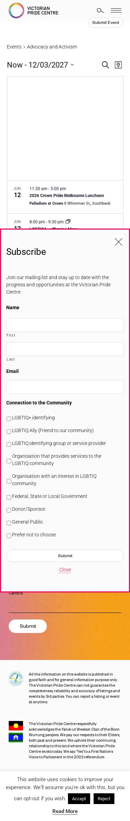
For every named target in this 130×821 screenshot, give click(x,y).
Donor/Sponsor (28, 509)
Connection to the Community (39, 402)
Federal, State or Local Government (49, 496)
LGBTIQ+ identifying (33, 417)
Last (11, 359)
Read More (65, 811)
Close (65, 569)
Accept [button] (79, 798)
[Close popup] (118, 240)
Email (12, 371)
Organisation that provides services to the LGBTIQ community (56, 459)
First (11, 335)
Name (12, 307)
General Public (27, 522)
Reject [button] (104, 798)
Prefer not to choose (34, 534)
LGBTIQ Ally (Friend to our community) (53, 430)
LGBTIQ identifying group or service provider (59, 443)
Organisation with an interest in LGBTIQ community (54, 479)
